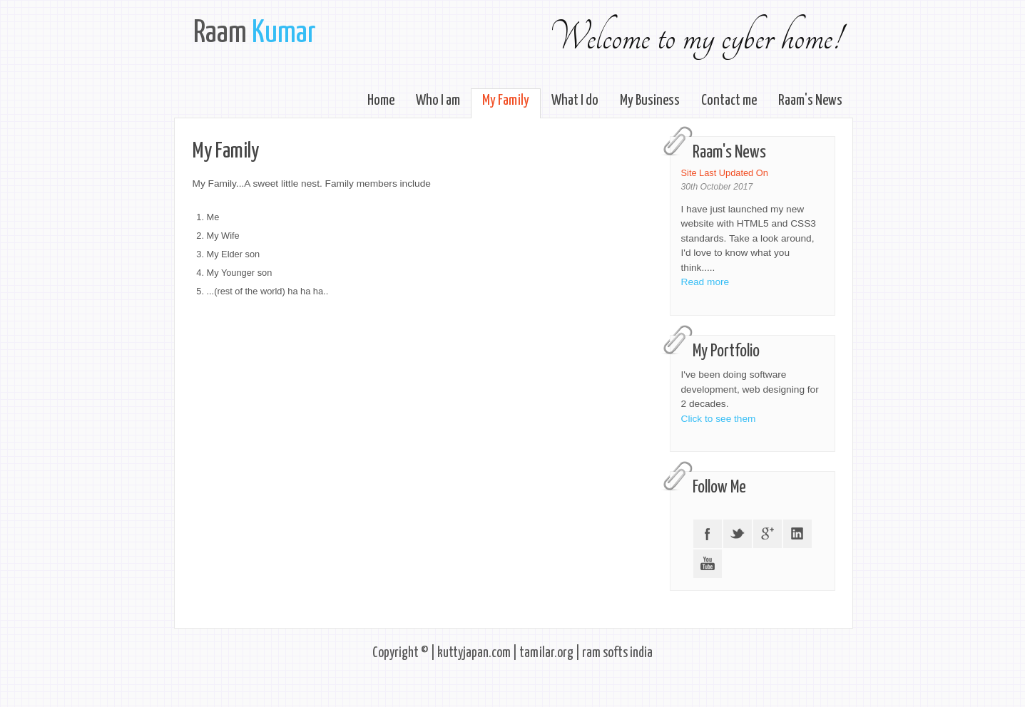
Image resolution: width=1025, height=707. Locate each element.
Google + (767, 534)
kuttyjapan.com (474, 653)
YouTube (707, 563)
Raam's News (810, 100)
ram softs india (617, 653)
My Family (505, 100)
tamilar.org (546, 653)
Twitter (737, 534)
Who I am (438, 100)
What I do (574, 100)
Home (380, 100)
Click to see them (718, 418)
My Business (650, 100)
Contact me (729, 100)
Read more (705, 282)
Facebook (707, 534)
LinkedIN (797, 534)
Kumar (284, 33)
